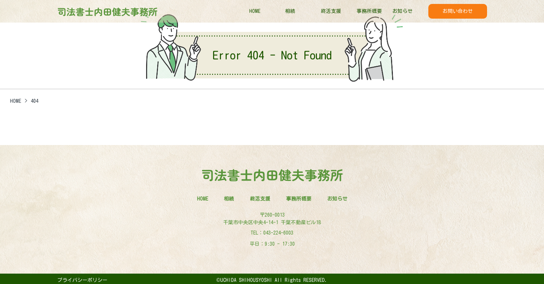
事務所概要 (369, 11)
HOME (254, 11)
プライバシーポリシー (82, 280)
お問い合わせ (458, 11)
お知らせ (403, 11)
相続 (290, 11)
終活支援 (331, 11)
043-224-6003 (278, 232)
